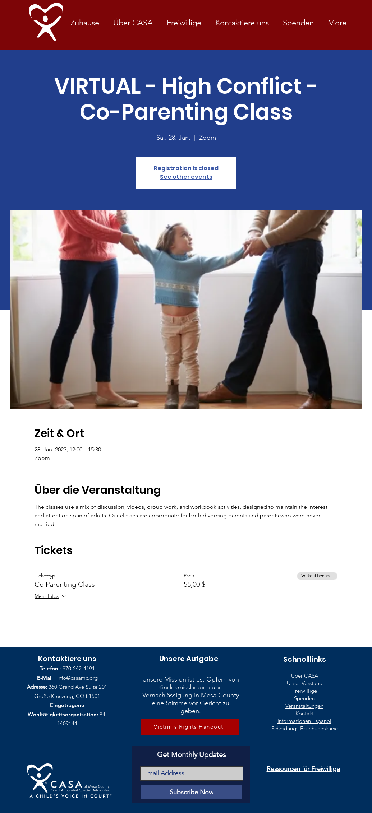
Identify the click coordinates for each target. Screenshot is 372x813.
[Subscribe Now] (191, 792)
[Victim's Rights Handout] (190, 727)
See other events (186, 177)
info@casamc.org (77, 677)
